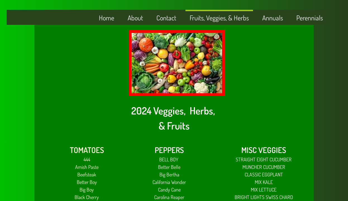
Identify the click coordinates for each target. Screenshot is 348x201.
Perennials (309, 17)
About (135, 17)
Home (106, 17)
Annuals (272, 17)
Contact (166, 17)
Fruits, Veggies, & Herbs (219, 17)
